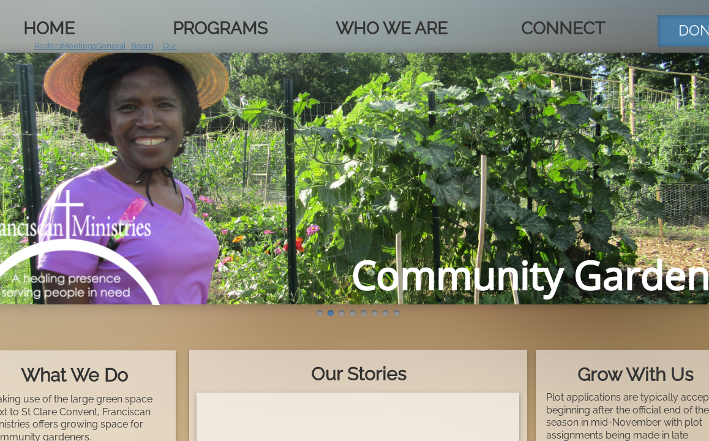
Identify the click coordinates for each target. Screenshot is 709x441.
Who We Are (392, 28)
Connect (563, 28)
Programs (220, 28)
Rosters (48, 45)
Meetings (79, 45)
